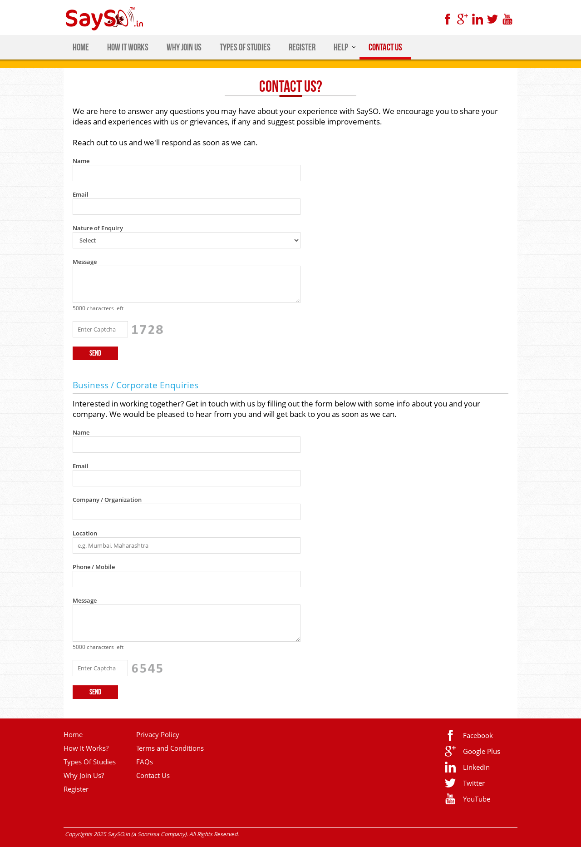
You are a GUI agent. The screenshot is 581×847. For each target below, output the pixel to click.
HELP (341, 47)
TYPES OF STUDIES (245, 47)
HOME (81, 47)
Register (76, 788)
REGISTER (302, 47)
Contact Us (153, 775)
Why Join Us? (84, 775)
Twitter (474, 783)
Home (73, 734)
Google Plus (481, 751)
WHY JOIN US (184, 47)
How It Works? (86, 748)
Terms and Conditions (170, 748)
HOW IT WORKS (127, 47)
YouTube (476, 798)
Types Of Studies (90, 761)
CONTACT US (385, 47)
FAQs (144, 761)
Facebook (478, 735)
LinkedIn (476, 767)
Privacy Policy (157, 734)
